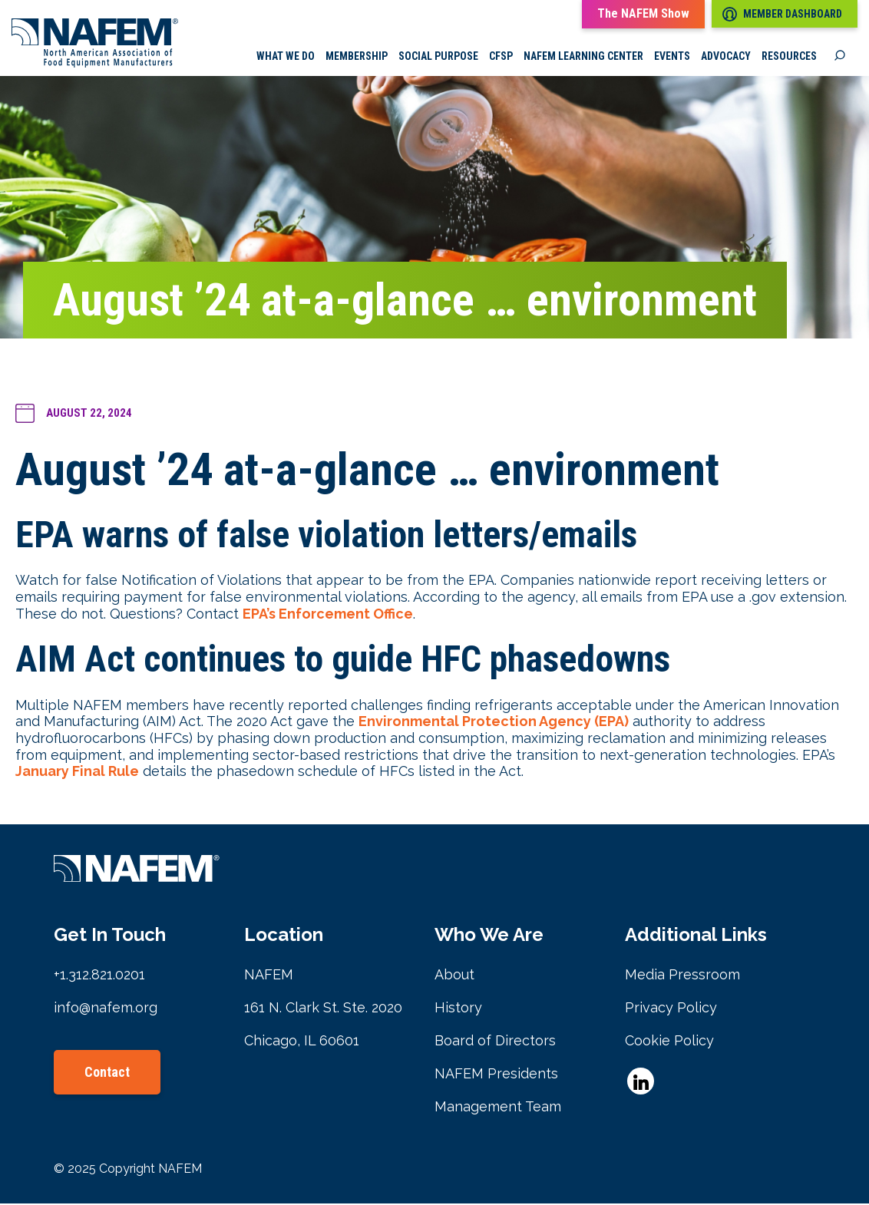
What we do (285, 57)
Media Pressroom (682, 976)
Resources (789, 57)
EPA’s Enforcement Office (328, 615)
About (454, 976)
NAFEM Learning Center (583, 57)
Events (672, 57)
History (458, 1009)
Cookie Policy (669, 1042)
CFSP (501, 57)
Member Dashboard (782, 14)
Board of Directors (495, 1042)
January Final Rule (77, 772)
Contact (107, 1073)
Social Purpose (438, 57)
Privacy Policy (671, 1009)
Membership (356, 57)
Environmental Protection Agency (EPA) (494, 723)
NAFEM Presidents (496, 1075)
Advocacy (726, 57)
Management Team (497, 1108)
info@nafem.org (105, 1009)
